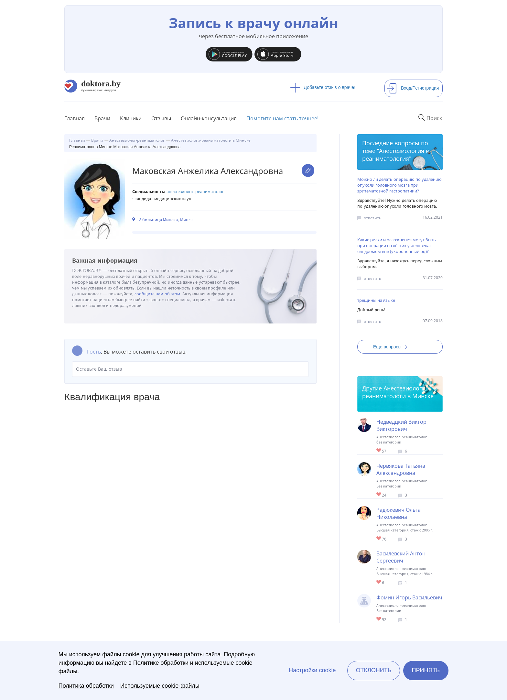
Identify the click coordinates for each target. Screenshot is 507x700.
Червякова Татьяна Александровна (400, 469)
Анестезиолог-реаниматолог (195, 191)
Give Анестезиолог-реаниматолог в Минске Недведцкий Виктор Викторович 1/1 (379, 450)
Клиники (131, 118)
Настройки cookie (312, 670)
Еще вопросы (392, 346)
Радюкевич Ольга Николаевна (398, 513)
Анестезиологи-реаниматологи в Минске (398, 392)
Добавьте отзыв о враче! (323, 87)
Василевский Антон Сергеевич (401, 557)
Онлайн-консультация (209, 118)
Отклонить (373, 670)
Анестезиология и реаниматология (395, 154)
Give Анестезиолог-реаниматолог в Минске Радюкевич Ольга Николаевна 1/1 (379, 538)
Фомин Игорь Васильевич (409, 597)
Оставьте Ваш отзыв (190, 369)
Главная (74, 118)
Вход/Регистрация (412, 88)
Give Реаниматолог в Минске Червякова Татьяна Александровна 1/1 (379, 494)
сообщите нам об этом (157, 293)
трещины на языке (376, 300)
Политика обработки (86, 686)
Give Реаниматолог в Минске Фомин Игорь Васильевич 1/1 (379, 619)
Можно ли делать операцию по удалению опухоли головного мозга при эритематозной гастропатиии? (399, 185)
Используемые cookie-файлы (160, 686)
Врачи (102, 118)
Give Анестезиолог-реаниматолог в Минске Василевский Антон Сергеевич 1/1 (379, 582)
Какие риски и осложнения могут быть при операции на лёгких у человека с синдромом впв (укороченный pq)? (396, 245)
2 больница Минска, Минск (166, 219)
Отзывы (161, 118)
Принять (426, 670)
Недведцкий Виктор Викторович (401, 425)
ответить (372, 218)
